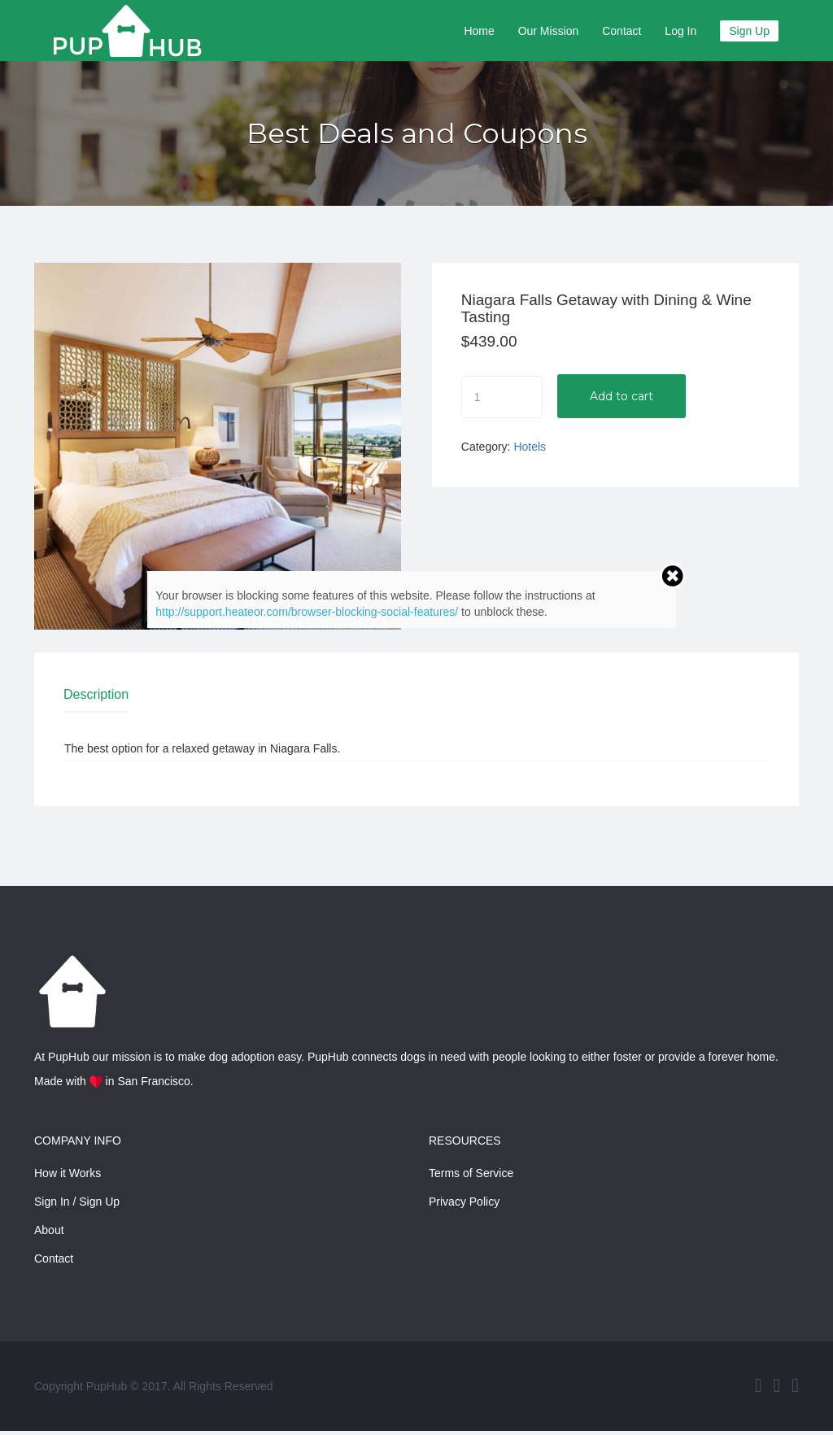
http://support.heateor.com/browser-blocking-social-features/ (306, 611)
